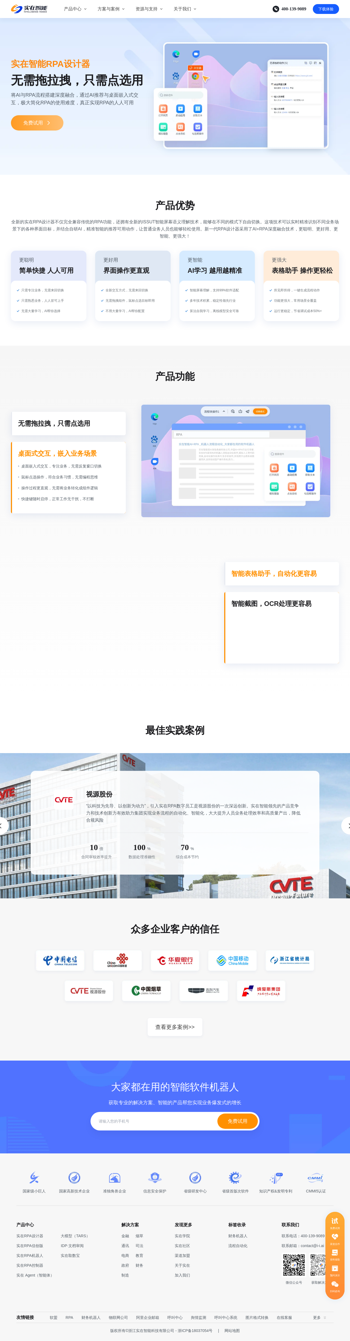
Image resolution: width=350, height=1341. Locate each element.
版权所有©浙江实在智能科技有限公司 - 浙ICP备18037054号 (161, 1333)
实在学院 (182, 1238)
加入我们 (182, 1277)
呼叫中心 (175, 1320)
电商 (125, 1258)
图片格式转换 (257, 1320)
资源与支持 (147, 9)
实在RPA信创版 (29, 1248)
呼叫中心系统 (225, 1320)
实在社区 (182, 1248)
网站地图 (232, 1333)
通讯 (125, 1248)
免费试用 (37, 123)
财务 (139, 1268)
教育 (139, 1258)
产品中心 (72, 9)
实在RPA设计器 (29, 1238)
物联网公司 (118, 1320)
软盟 (53, 1320)
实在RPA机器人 (29, 1258)
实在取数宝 (70, 1258)
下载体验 (326, 9)
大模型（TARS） (75, 1238)
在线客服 (284, 1320)
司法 (139, 1248)
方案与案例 (108, 9)
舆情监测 (198, 1320)
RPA (69, 1320)
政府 (125, 1268)
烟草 (139, 1238)
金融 (125, 1238)
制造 (125, 1277)
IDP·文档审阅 (72, 1248)
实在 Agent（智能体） (35, 1277)
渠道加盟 (182, 1258)
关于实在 (182, 1268)
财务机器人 (91, 1320)
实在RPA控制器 (29, 1268)
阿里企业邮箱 (147, 1320)
